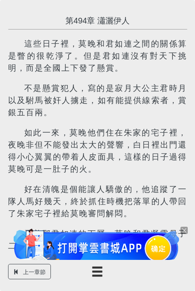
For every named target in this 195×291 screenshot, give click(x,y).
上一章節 (29, 272)
